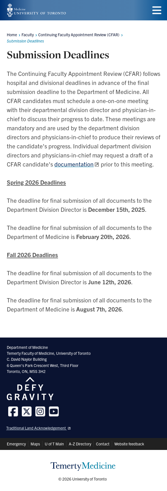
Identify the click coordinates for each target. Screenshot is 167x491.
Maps (35, 443)
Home (12, 34)
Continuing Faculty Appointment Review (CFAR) (78, 34)
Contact (103, 443)
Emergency (16, 443)
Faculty (28, 34)
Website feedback (129, 443)
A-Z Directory (80, 443)
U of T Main (54, 443)
